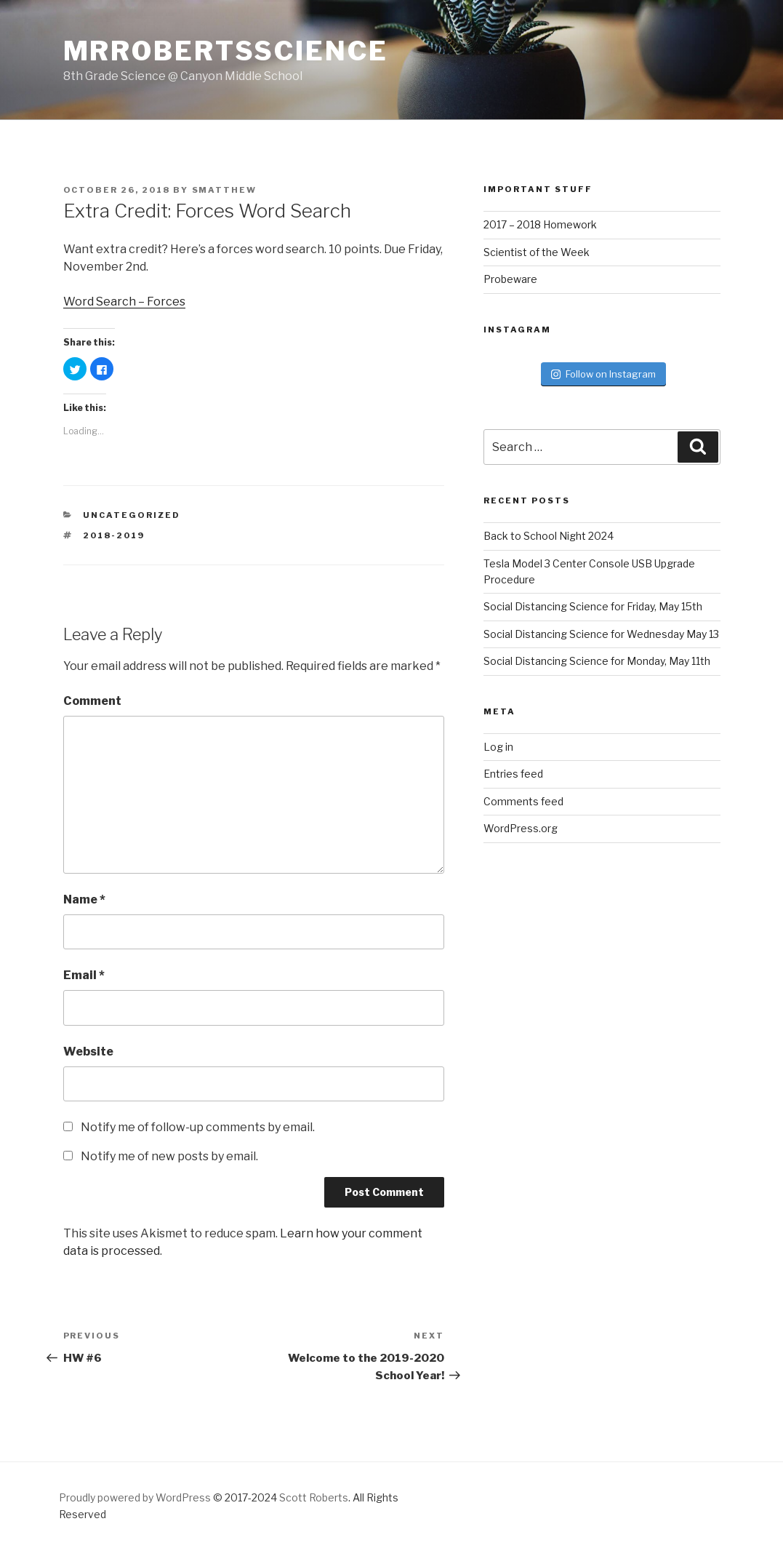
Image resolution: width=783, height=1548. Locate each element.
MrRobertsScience (225, 51)
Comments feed (523, 801)
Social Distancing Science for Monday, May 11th (596, 661)
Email (84, 975)
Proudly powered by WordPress (135, 1497)
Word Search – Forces (124, 301)
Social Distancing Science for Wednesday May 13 (601, 634)
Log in (498, 747)
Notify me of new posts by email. (169, 1156)
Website (88, 1051)
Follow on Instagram (603, 374)
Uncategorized (131, 515)
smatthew (224, 190)
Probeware (510, 279)
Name (84, 899)
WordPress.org (520, 828)
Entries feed (513, 773)
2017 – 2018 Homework (540, 224)
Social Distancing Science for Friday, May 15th (592, 606)
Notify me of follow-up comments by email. (198, 1127)
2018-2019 (114, 535)
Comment (92, 701)
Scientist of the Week (536, 252)
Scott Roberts (313, 1497)
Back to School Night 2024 (548, 536)
